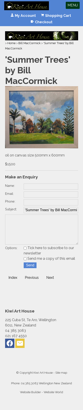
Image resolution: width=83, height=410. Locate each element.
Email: (9, 193)
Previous (32, 284)
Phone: (10, 201)
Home (11, 43)
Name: (10, 185)
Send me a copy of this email (49, 265)
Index (12, 284)
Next (50, 284)
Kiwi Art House (43, 379)
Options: (11, 254)
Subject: (11, 209)
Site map (61, 379)
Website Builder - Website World (41, 398)
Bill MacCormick (29, 43)
